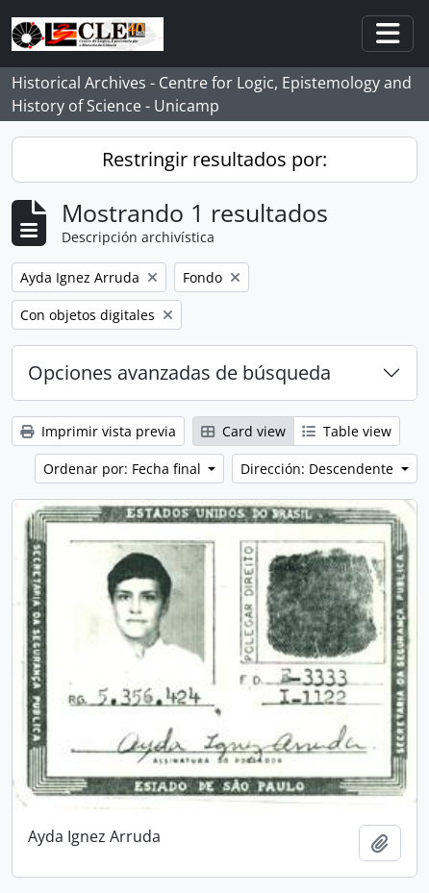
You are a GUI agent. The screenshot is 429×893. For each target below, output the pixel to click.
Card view (243, 431)
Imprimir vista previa (98, 431)
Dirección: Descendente (318, 468)
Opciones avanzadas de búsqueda (179, 372)
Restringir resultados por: (214, 159)
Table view (346, 431)
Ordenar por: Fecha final (124, 468)
